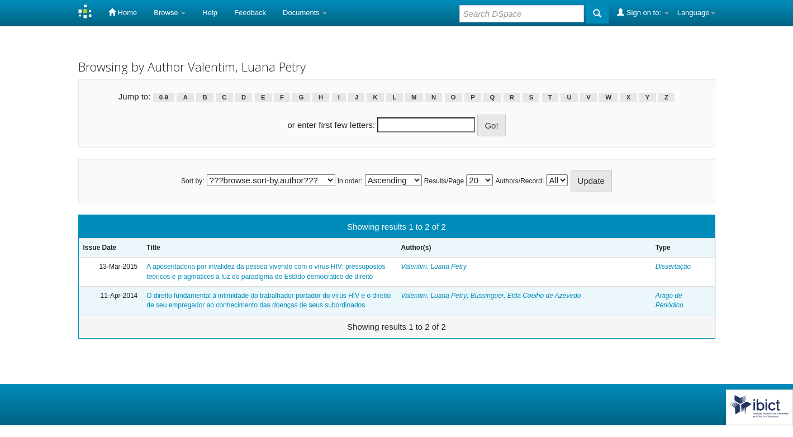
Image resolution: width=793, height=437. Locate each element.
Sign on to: (642, 12)
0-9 (163, 97)
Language (696, 12)
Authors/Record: (520, 181)
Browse (170, 12)
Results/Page (444, 181)
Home (122, 12)
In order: (350, 181)
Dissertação (673, 266)
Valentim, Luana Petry (434, 266)
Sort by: (192, 181)
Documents (305, 12)
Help (209, 12)
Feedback (250, 12)
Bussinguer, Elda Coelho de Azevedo (526, 296)
